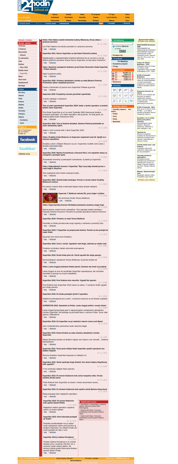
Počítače (21, 114)
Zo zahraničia (23, 58)
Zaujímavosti (23, 82)
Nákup (68, 20)
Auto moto (22, 79)
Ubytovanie (55, 20)
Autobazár (55, 17)
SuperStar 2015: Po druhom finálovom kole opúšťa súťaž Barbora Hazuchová (75, 389)
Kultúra (21, 64)
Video (82, 14)
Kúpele (95, 17)
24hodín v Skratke (25, 40)
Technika (21, 111)
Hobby (20, 108)
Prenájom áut (117, 55)
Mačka (57, 463)
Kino (127, 20)
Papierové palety (74, 463)
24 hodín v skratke (91, 458)
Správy (55, 14)
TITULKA (21, 46)
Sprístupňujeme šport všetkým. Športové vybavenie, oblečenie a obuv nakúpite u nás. (145, 123)
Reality (68, 14)
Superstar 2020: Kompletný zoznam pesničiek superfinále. (67, 94)
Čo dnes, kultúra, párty (89, 463)
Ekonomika (22, 52)
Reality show (23, 70)
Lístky (127, 17)
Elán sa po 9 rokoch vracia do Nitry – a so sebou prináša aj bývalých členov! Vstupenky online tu (146, 110)
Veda (20, 98)
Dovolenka (69, 17)
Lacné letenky (111, 17)
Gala (20, 61)
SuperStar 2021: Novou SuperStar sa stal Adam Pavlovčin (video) (70, 53)
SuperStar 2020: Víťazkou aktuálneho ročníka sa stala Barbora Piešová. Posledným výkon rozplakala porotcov (72, 82)
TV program (95, 14)
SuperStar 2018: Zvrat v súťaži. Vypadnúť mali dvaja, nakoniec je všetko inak (74, 244)
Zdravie (22, 55)
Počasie (96, 20)
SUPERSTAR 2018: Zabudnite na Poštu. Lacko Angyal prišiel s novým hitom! (74, 306)
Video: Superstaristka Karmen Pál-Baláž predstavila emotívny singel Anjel (73, 205)
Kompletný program (119, 64)
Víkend (21, 95)
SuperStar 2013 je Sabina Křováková (58, 437)
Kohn (21, 123)
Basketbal (116, 121)
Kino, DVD (23, 67)
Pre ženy (21, 92)
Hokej (114, 119)
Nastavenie (116, 82)
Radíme (21, 105)
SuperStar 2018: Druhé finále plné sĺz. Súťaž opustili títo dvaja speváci (72, 255)
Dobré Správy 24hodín (64, 458)
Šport (20, 76)
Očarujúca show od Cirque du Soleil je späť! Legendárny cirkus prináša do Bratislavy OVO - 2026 (146, 67)
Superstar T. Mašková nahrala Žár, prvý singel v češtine (81, 193)
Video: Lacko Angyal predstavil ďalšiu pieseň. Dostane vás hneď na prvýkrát (74, 267)
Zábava (111, 20)
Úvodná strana (24, 23)
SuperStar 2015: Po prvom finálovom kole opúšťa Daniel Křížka (58, 402)
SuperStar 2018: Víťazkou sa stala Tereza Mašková (64, 219)
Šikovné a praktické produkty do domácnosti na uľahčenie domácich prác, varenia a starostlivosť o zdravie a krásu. (146, 136)
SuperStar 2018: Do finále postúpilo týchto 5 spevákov (65, 294)
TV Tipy (111, 14)
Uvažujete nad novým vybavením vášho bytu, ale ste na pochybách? (146, 148)
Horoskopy (82, 20)
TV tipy (115, 66)
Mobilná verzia (24, 154)
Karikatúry (23, 120)
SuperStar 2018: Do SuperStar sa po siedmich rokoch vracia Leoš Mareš (73, 321)
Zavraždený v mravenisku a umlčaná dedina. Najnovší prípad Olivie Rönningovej (92, 406)
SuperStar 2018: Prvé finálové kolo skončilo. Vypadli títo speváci (69, 280)
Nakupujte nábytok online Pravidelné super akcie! (146, 174)
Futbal (114, 114)
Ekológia (21, 85)
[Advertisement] (94, 6)
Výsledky (82, 17)
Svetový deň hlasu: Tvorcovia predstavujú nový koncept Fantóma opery (91, 411)
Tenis (114, 116)
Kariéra (21, 101)
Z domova (22, 49)
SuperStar (23, 73)
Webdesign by (117, 458)
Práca (127, 14)
